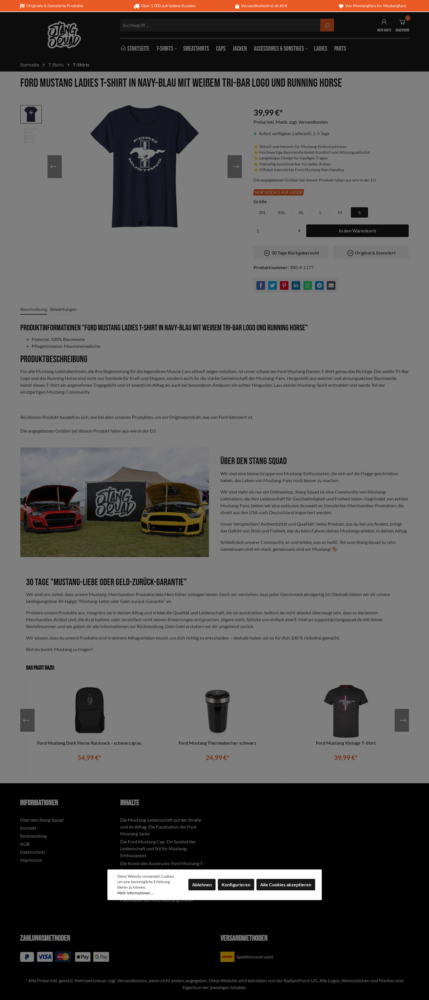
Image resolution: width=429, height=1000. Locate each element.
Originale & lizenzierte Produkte (51, 5)
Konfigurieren (236, 884)
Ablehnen (202, 884)
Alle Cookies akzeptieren (285, 884)
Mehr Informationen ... (135, 893)
